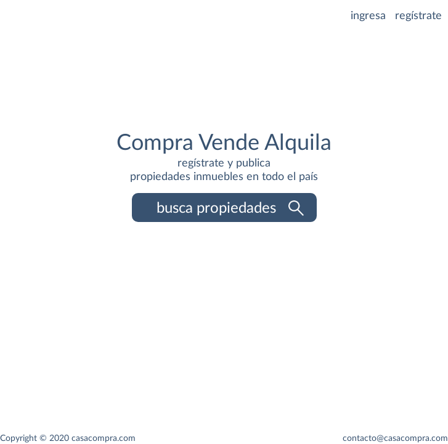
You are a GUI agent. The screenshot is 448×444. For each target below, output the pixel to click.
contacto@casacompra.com (395, 438)
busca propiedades (230, 208)
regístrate (418, 16)
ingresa (370, 16)
